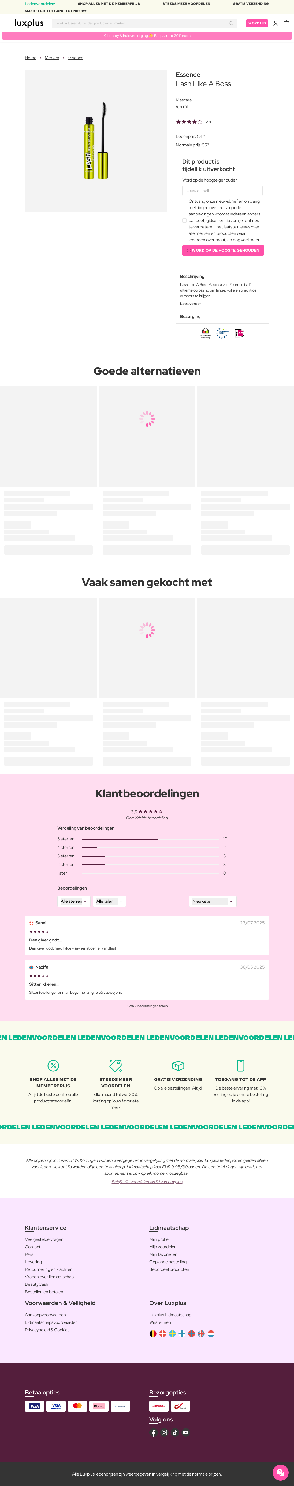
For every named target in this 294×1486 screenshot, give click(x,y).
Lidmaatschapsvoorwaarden (51, 1322)
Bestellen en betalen (44, 1292)
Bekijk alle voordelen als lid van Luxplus (147, 1182)
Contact (32, 1247)
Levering (33, 1262)
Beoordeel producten (169, 1269)
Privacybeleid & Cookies (47, 1330)
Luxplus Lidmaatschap (170, 1315)
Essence (75, 58)
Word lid (257, 23)
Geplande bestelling (168, 1262)
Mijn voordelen (163, 1247)
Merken (52, 58)
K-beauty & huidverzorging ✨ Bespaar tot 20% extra (147, 35)
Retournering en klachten (49, 1269)
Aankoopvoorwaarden (45, 1315)
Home (30, 58)
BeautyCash (36, 1284)
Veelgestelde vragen (44, 1239)
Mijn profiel (159, 1239)
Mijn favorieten (163, 1254)
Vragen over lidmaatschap (49, 1277)
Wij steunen (160, 1322)
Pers (29, 1254)
